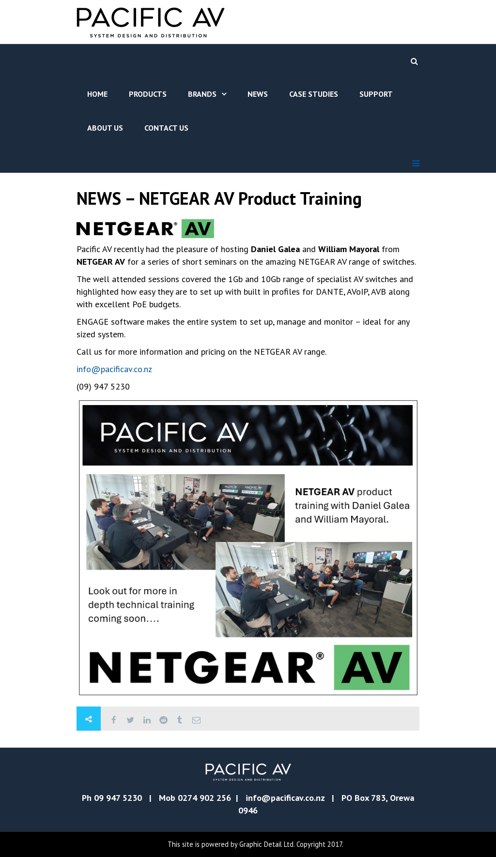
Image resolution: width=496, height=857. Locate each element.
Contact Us (166, 128)
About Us (105, 128)
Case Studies (313, 94)
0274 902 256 (204, 797)
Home (97, 94)
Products (148, 94)
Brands (202, 94)
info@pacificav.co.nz (114, 369)
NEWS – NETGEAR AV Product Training (219, 198)
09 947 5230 (118, 797)
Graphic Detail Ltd (266, 844)
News (258, 94)
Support (376, 94)
